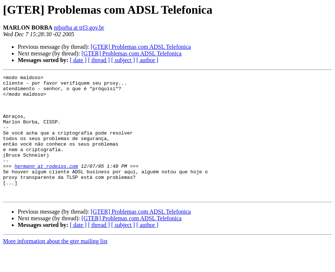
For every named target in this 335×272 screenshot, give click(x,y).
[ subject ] (123, 60)
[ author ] (147, 60)
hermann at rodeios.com (46, 184)
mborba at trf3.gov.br (79, 27)
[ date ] (78, 60)
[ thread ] (99, 60)
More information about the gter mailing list (55, 265)
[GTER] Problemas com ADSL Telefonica (141, 47)
